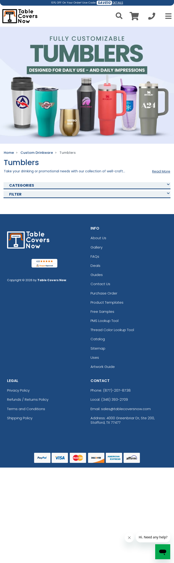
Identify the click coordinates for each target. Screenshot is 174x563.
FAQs (95, 256)
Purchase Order (104, 293)
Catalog (98, 338)
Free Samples (102, 311)
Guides (97, 274)
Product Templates (107, 302)
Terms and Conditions (26, 408)
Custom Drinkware (36, 152)
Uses (95, 357)
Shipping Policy (19, 418)
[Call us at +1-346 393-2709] (151, 17)
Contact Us (100, 283)
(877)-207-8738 (117, 390)
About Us (98, 237)
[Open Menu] (167, 16)
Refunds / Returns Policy (27, 399)
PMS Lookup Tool (105, 320)
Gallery (97, 247)
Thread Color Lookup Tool (112, 329)
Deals (95, 265)
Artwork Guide (103, 366)
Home (9, 152)
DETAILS (118, 3)
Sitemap (98, 348)
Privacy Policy (18, 390)
